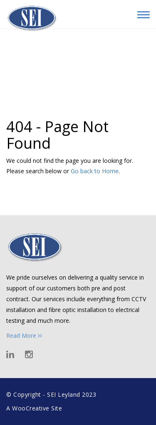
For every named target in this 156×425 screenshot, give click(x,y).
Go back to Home (95, 171)
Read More (24, 335)
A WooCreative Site (34, 408)
